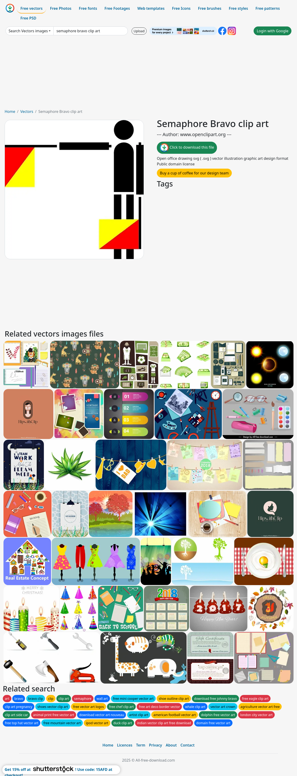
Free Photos (60, 8)
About (171, 745)
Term (140, 745)
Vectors (26, 111)
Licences (124, 745)
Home (10, 111)
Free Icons (181, 8)
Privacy (155, 745)
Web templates (151, 8)
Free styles (238, 8)
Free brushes (209, 8)
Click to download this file (187, 147)
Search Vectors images (28, 30)
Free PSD (28, 18)
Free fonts (88, 8)
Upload (139, 31)
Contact (188, 745)
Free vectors (31, 8)
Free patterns (267, 8)
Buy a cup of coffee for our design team (194, 173)
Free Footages (117, 8)
